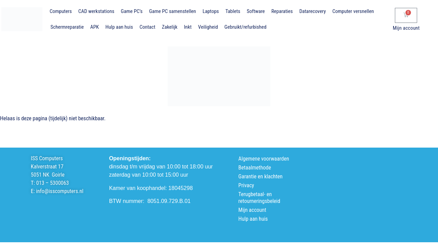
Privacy (246, 185)
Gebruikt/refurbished (245, 27)
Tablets (233, 11)
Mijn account (406, 28)
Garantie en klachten (261, 176)
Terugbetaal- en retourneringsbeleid (259, 197)
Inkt (188, 27)
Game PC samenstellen (172, 11)
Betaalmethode (255, 167)
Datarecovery (312, 11)
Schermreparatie (67, 27)
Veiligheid (208, 27)
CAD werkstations (96, 11)
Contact (147, 27)
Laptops (211, 11)
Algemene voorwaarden (264, 158)
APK (94, 27)
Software (256, 11)
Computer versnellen (353, 11)
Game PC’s (132, 11)
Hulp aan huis (119, 27)
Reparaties (282, 11)
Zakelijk (170, 27)
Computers (61, 11)
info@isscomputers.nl (59, 191)
